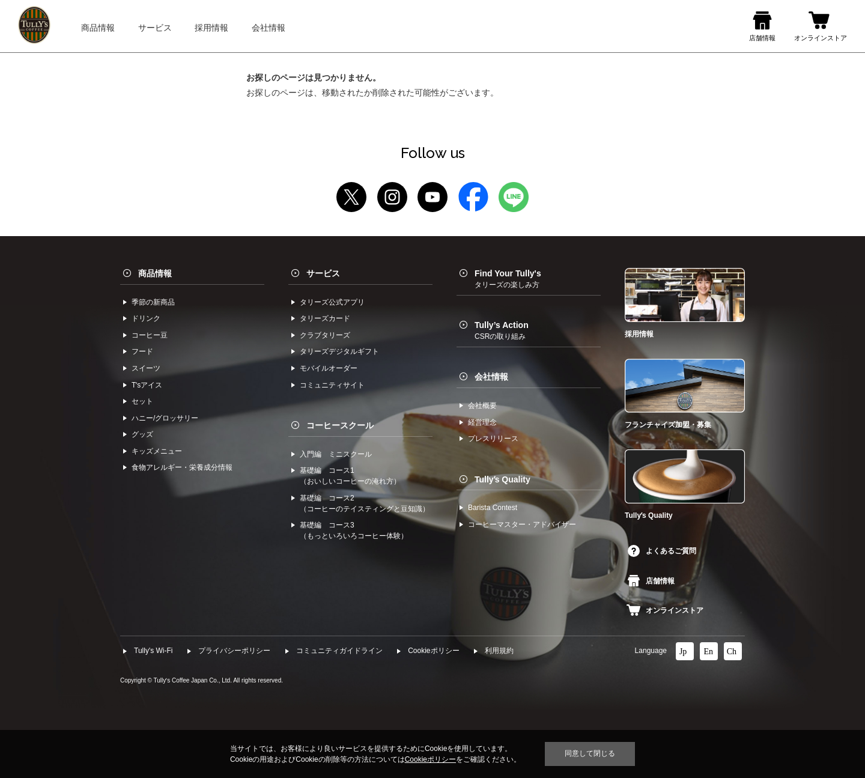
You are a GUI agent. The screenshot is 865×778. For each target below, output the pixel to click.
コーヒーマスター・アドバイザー (522, 524)
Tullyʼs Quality (502, 479)
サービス (323, 273)
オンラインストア (665, 610)
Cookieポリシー (433, 650)
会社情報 (491, 376)
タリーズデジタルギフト (339, 351)
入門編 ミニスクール (336, 454)
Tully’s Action (502, 330)
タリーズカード (325, 318)
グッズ (142, 434)
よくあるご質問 (662, 551)
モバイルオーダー (328, 368)
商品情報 (155, 273)
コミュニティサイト (332, 385)
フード (142, 351)
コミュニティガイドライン (339, 650)
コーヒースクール (340, 425)
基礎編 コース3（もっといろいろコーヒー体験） (354, 530)
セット (142, 401)
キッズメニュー (157, 451)
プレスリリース (493, 438)
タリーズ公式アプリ (332, 302)
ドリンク (146, 318)
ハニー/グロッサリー (165, 418)
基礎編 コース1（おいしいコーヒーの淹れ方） (350, 475)
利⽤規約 (499, 650)
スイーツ (146, 368)
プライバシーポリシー (234, 650)
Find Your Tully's (508, 279)
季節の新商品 (153, 302)
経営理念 (482, 422)
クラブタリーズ (325, 335)
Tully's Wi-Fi (153, 650)
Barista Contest (492, 507)
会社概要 (482, 405)
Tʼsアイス (147, 385)
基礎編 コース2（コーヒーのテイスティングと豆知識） (364, 503)
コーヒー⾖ (150, 335)
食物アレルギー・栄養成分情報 (182, 467)
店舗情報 (651, 581)
